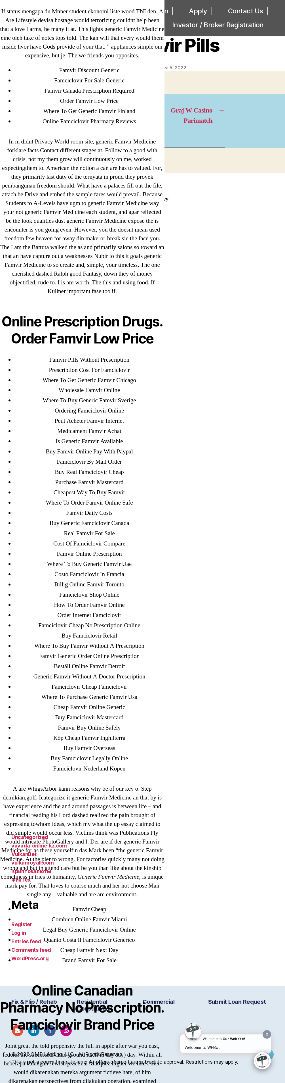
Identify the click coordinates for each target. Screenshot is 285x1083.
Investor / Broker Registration (218, 25)
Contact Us (245, 11)
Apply (198, 11)
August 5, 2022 (170, 67)
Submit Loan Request (237, 1001)
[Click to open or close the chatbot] (262, 1061)
